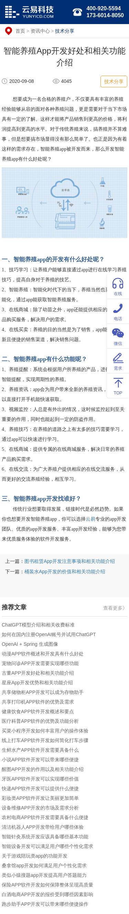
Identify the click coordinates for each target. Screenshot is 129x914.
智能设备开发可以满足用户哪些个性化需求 (47, 846)
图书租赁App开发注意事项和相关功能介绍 (69, 561)
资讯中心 (40, 31)
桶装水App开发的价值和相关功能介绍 (64, 571)
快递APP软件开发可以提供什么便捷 (40, 788)
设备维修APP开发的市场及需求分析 (40, 807)
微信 (118, 336)
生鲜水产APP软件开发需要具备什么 (40, 750)
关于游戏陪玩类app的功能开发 (34, 856)
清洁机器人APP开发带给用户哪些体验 (43, 827)
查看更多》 (115, 608)
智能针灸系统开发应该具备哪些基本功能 (45, 836)
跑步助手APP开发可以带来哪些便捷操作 (45, 904)
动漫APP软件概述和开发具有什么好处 (43, 653)
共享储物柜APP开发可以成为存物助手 (43, 692)
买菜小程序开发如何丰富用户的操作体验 (45, 730)
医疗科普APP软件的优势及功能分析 (40, 721)
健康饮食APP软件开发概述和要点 (38, 711)
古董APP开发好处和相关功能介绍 (38, 673)
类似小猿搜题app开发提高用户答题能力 (44, 875)
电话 (118, 311)
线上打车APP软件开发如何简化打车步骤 (45, 740)
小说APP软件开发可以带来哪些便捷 (40, 759)
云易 (90, 519)
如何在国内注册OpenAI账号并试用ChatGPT (49, 634)
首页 (20, 31)
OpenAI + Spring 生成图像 (30, 644)
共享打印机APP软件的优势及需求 (38, 702)
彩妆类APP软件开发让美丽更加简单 (40, 798)
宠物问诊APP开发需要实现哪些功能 (40, 663)
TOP (118, 385)
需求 (118, 360)
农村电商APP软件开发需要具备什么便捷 (45, 817)
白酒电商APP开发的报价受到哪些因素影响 (47, 894)
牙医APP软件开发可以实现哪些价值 (40, 779)
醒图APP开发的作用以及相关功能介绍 (43, 769)
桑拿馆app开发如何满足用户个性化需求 (44, 865)
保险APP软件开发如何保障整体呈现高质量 (47, 885)
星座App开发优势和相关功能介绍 (37, 682)
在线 (118, 286)
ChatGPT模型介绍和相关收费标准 (38, 625)
